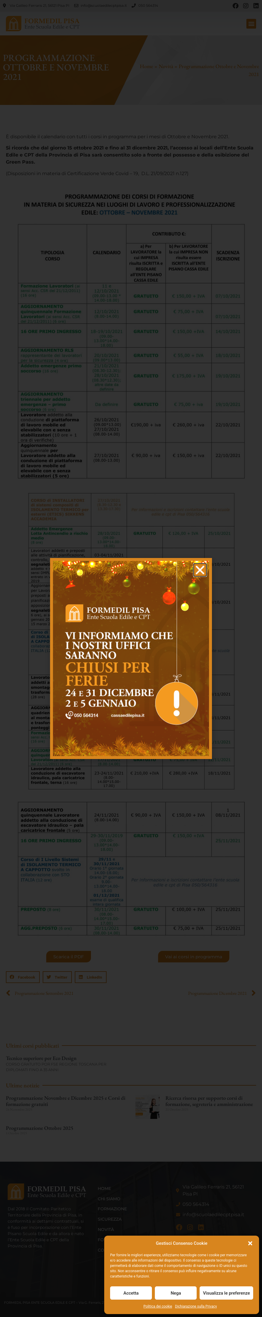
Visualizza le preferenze (226, 1293)
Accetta (131, 1293)
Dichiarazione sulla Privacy (196, 1306)
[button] (250, 1243)
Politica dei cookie (157, 1306)
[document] (131, 658)
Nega (176, 1293)
